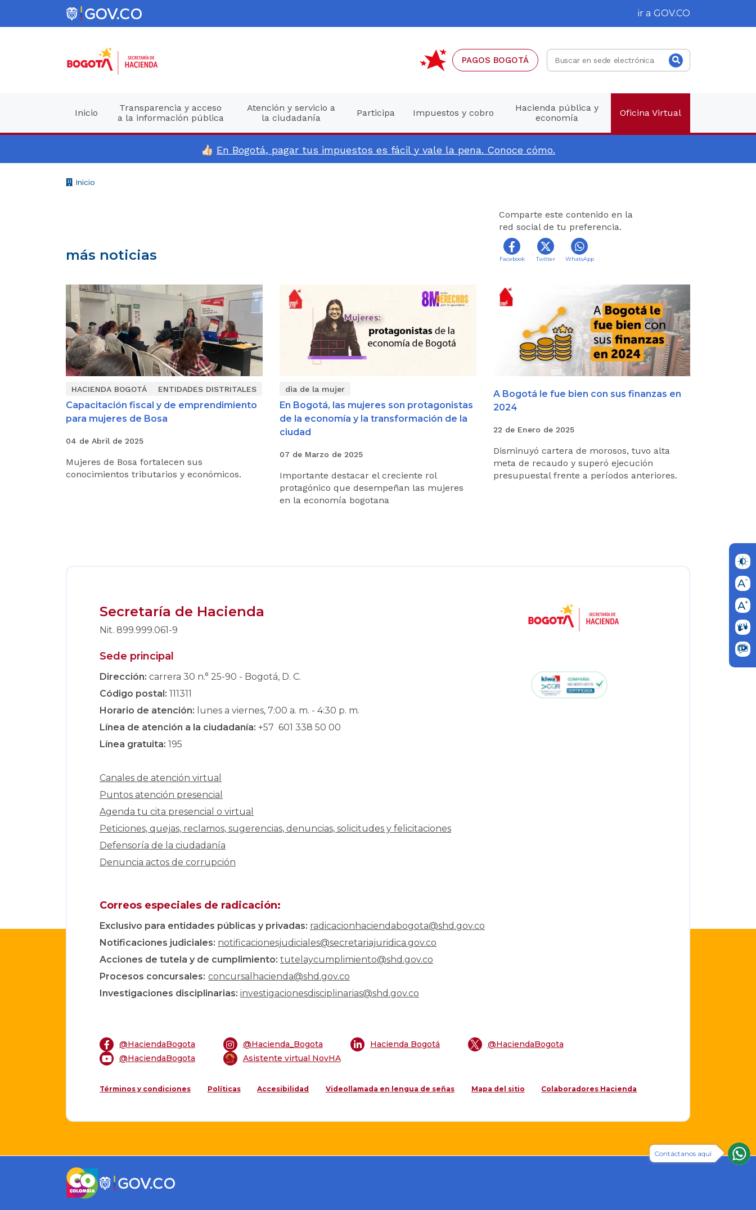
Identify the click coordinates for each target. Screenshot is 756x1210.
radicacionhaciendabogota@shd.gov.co (397, 925)
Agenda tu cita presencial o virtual (177, 811)
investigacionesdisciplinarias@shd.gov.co (329, 993)
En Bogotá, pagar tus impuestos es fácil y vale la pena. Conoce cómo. (386, 150)
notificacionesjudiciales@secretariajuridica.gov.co (327, 942)
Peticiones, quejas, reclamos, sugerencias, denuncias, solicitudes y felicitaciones (275, 828)
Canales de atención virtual (161, 778)
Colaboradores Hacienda (589, 1089)
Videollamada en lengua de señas (390, 1089)
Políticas (224, 1089)
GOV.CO (672, 13)
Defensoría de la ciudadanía (163, 845)
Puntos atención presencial (161, 794)
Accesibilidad (283, 1089)
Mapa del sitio (498, 1089)
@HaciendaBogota (147, 1044)
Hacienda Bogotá (395, 1044)
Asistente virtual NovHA (282, 1058)
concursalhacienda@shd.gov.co (279, 976)
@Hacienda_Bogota (273, 1044)
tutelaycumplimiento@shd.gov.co (356, 959)
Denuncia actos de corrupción (168, 862)
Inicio (80, 184)
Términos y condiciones (145, 1089)
